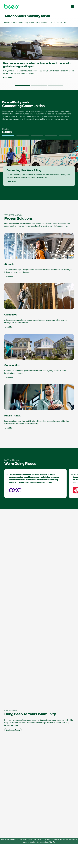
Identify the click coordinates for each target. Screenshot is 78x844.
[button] (22, 85)
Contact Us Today (13, 730)
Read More (7, 78)
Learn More (9, 276)
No (54, 842)
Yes (50, 842)
